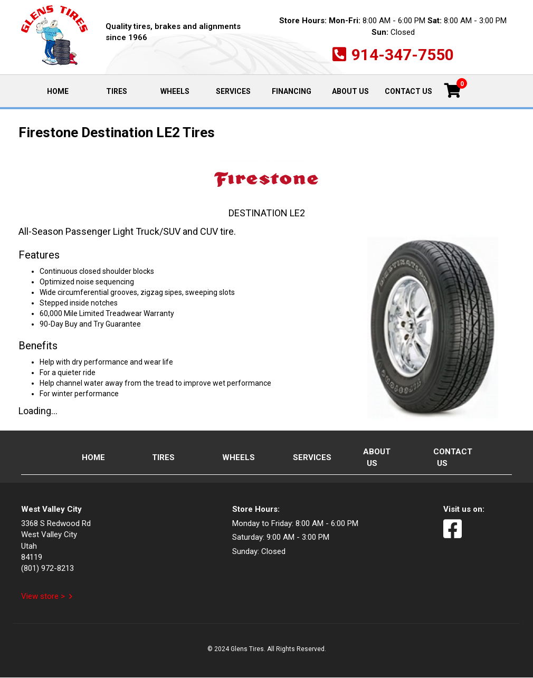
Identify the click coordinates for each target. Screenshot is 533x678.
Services (233, 91)
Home (66, 90)
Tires (116, 91)
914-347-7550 (402, 54)
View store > (43, 596)
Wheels (174, 91)
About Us (350, 91)
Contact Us (408, 91)
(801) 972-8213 (47, 568)
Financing (291, 91)
